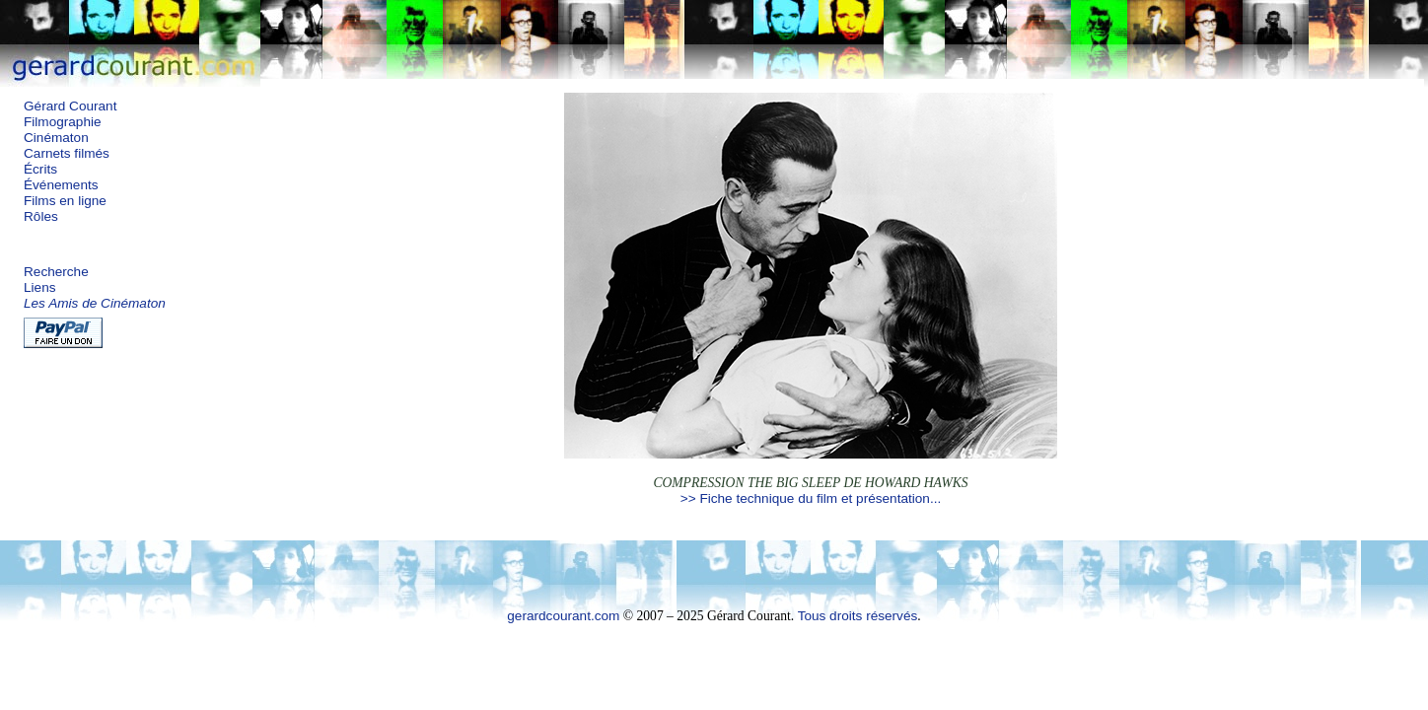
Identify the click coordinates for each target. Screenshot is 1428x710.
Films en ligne (65, 200)
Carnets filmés (66, 153)
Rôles (41, 216)
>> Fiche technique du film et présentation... (810, 498)
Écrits (40, 169)
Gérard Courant (70, 106)
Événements (61, 185)
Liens (40, 287)
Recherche (56, 271)
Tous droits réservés (858, 615)
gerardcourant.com (563, 615)
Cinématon (56, 137)
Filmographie (63, 121)
